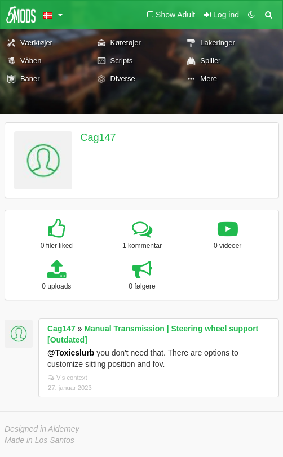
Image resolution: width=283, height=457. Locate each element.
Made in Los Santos (39, 440)
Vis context (67, 377)
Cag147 (98, 137)
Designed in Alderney (42, 428)
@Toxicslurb (70, 352)
